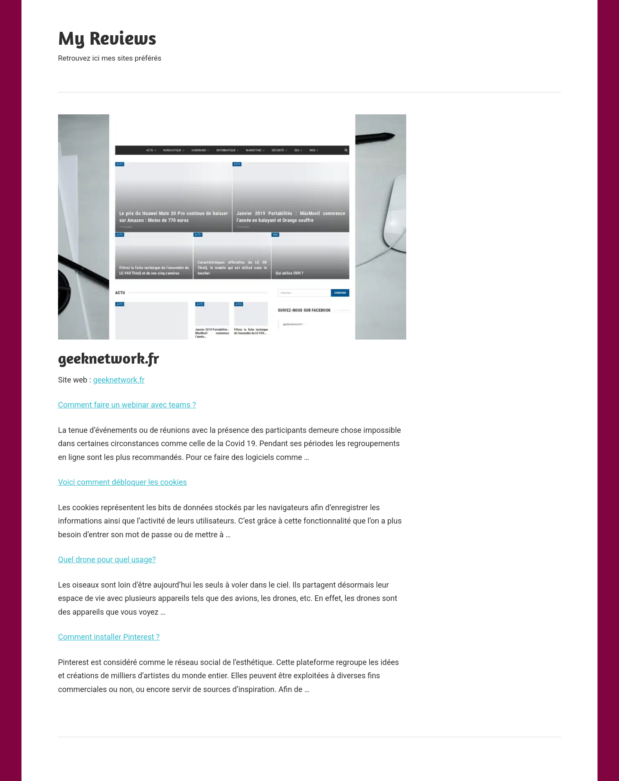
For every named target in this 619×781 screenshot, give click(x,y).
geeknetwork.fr (118, 379)
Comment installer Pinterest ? (108, 636)
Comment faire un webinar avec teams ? (127, 404)
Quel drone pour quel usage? (107, 559)
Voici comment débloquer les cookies (122, 482)
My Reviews (107, 37)
